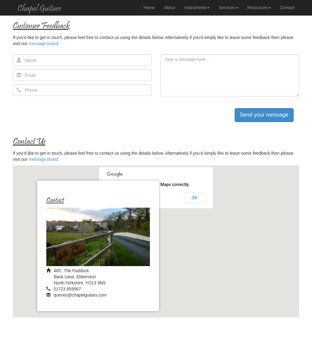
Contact (287, 7)
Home (149, 7)
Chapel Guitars (39, 9)
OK (194, 197)
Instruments (197, 7)
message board (43, 43)
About (169, 7)
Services (228, 7)
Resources (259, 7)
